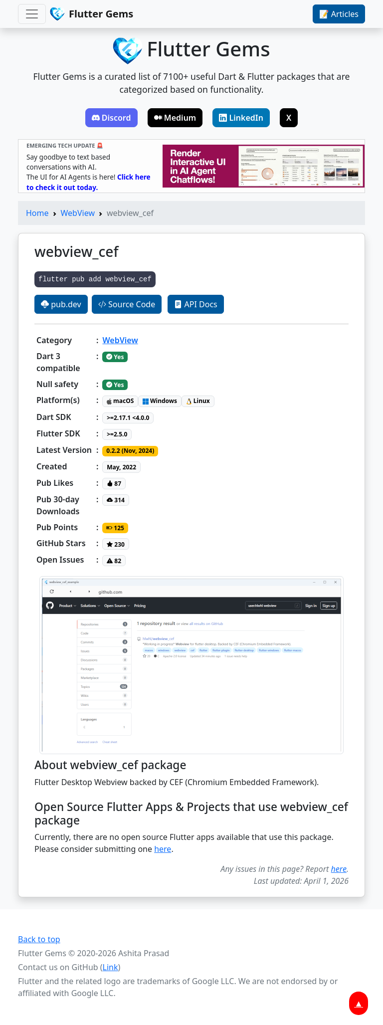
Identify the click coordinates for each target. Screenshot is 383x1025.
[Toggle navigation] (32, 14)
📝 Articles (339, 13)
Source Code (126, 304)
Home (37, 212)
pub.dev (61, 304)
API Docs (195, 304)
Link (110, 967)
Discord (111, 117)
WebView (78, 212)
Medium (175, 117)
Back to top (39, 939)
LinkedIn (241, 117)
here (162, 848)
